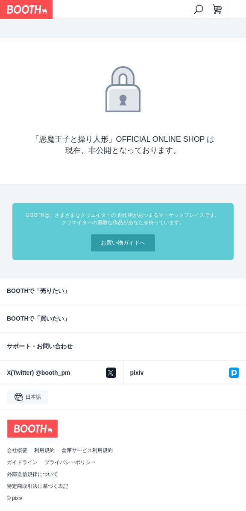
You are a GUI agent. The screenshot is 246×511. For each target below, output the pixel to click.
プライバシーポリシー (70, 462)
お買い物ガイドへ (123, 242)
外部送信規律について (32, 474)
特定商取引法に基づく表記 (37, 486)
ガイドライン (22, 462)
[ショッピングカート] (217, 9)
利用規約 (44, 450)
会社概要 (17, 450)
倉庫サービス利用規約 (87, 450)
